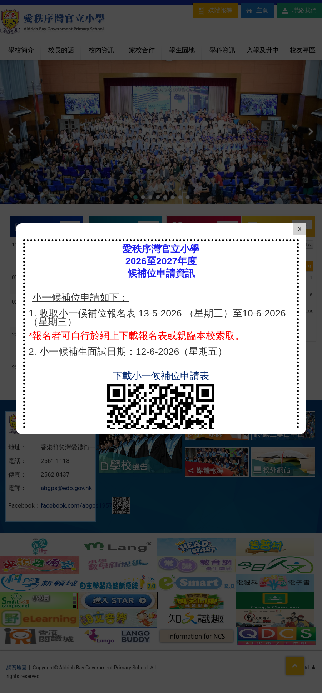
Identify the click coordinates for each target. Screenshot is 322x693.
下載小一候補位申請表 (161, 285)
